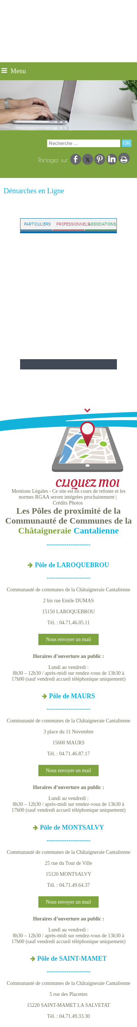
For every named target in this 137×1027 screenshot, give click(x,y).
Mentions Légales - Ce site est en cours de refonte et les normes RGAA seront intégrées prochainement (68, 494)
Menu (18, 71)
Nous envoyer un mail (68, 639)
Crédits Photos (68, 503)
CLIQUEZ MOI (87, 449)
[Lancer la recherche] (127, 143)
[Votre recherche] (83, 143)
